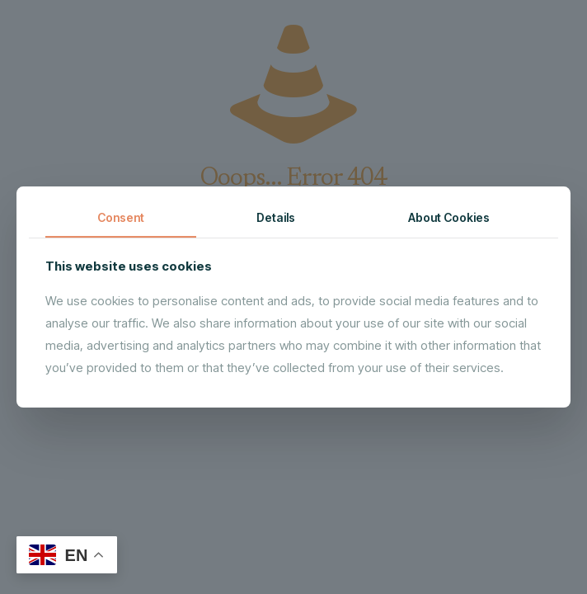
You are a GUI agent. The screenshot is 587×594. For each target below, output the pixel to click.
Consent (120, 217)
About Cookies (449, 217)
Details (275, 217)
